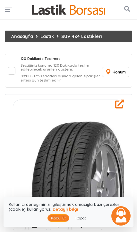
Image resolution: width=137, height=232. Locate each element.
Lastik (47, 36)
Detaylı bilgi (65, 209)
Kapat (80, 218)
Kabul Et (58, 218)
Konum (115, 72)
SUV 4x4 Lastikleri (81, 36)
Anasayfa (22, 36)
